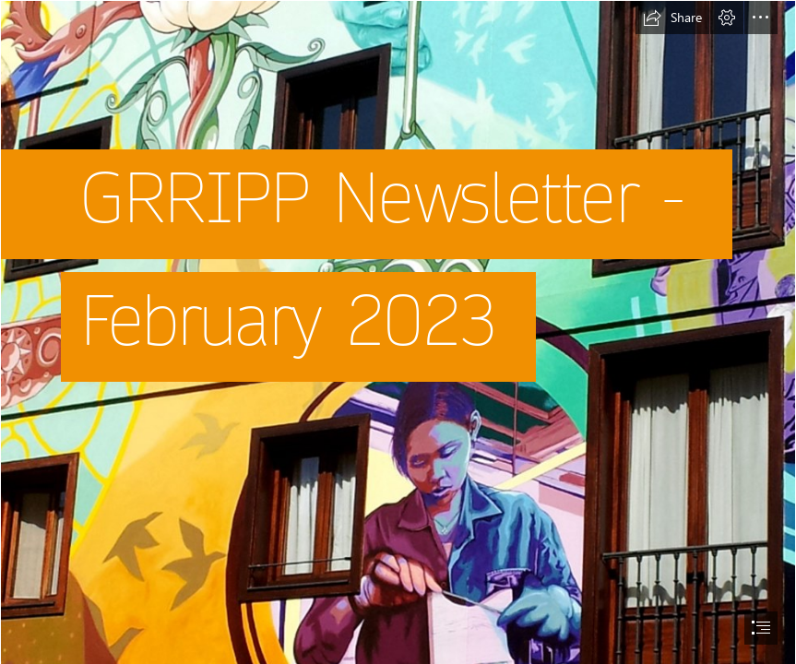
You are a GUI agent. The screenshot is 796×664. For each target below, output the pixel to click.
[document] (398, 332)
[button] (672, 17)
